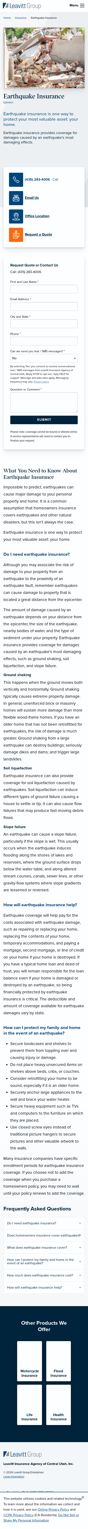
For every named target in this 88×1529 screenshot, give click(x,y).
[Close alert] (83, 1497)
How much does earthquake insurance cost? (40, 1275)
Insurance (21, 18)
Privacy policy (41, 381)
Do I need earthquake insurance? (31, 1223)
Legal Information (13, 1476)
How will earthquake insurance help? (34, 1287)
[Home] (22, 1454)
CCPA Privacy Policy (18, 1515)
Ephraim (8, 102)
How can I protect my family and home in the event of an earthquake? (40, 1261)
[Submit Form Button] (44, 420)
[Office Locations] (44, 216)
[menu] (82, 5)
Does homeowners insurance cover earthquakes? (43, 1235)
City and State (20, 317)
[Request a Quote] (44, 235)
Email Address (20, 299)
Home (7, 18)
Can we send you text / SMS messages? (37, 351)
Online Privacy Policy (53, 1509)
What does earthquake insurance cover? (37, 1247)
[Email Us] (32, 198)
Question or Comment (26, 389)
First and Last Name (24, 282)
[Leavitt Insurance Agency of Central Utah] (22, 6)
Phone (15, 334)
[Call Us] (44, 180)
